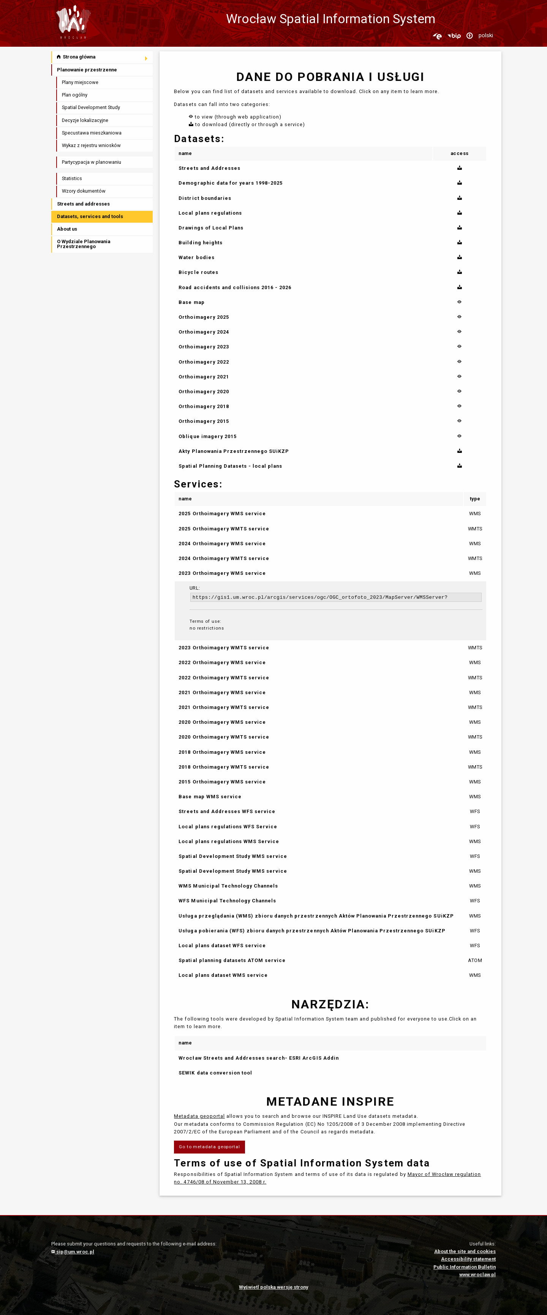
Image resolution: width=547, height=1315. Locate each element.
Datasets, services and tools (90, 216)
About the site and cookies (465, 1251)
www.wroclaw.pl (477, 1274)
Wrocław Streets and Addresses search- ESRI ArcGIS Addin (258, 1058)
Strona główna (76, 57)
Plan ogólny (74, 95)
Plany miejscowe (80, 82)
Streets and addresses (83, 204)
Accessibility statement (468, 1259)
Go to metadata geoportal (209, 1146)
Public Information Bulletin (464, 1267)
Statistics (72, 178)
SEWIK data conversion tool (215, 1073)
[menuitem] (102, 57)
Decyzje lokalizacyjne (85, 120)
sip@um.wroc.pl (72, 1252)
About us (67, 229)
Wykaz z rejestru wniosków (91, 145)
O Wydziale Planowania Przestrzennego (83, 244)
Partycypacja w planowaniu (91, 162)
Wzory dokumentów (84, 191)
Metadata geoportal (199, 1116)
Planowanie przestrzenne (87, 70)
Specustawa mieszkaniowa (92, 133)
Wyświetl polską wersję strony (273, 1287)
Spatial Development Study (91, 107)
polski (486, 35)
